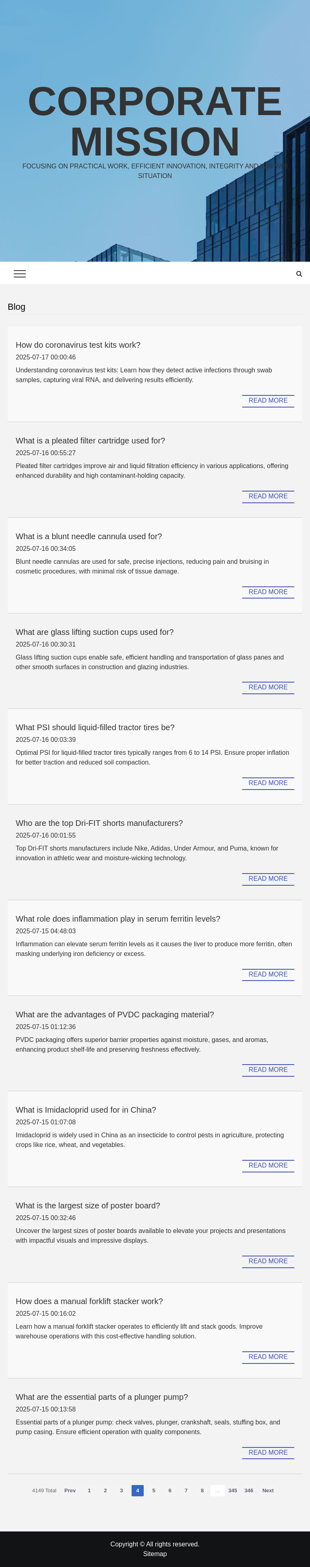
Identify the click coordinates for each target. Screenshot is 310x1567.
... (217, 1490)
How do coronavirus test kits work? (78, 344)
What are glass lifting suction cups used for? (95, 632)
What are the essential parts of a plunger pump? (102, 1397)
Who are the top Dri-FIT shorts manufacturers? (99, 823)
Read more (268, 400)
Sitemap (155, 1553)
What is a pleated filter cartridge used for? (90, 440)
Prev (70, 1490)
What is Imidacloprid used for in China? (86, 1109)
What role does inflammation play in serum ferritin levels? (118, 918)
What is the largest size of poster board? (88, 1205)
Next (268, 1490)
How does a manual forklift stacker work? (89, 1301)
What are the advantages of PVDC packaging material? (115, 1014)
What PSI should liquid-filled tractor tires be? (95, 727)
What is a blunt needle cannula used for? (89, 536)
